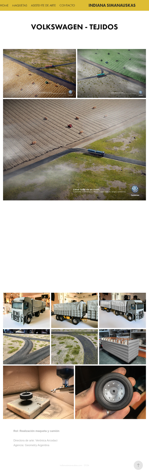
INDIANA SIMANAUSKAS (112, 5)
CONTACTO (67, 5)
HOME (4, 5)
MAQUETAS (19, 5)
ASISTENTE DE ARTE (43, 5)
